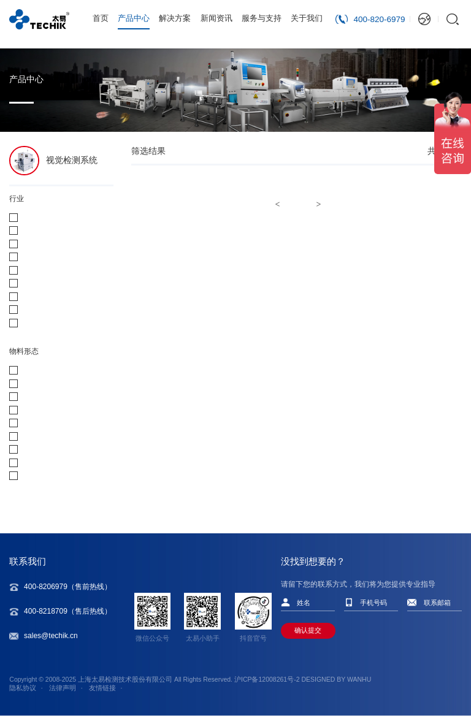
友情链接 (102, 687)
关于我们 (307, 18)
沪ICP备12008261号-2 (267, 679)
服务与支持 (261, 18)
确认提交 (307, 630)
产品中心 (134, 18)
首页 (101, 18)
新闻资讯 (216, 18)
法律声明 (62, 687)
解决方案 (175, 18)
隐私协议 (22, 687)
